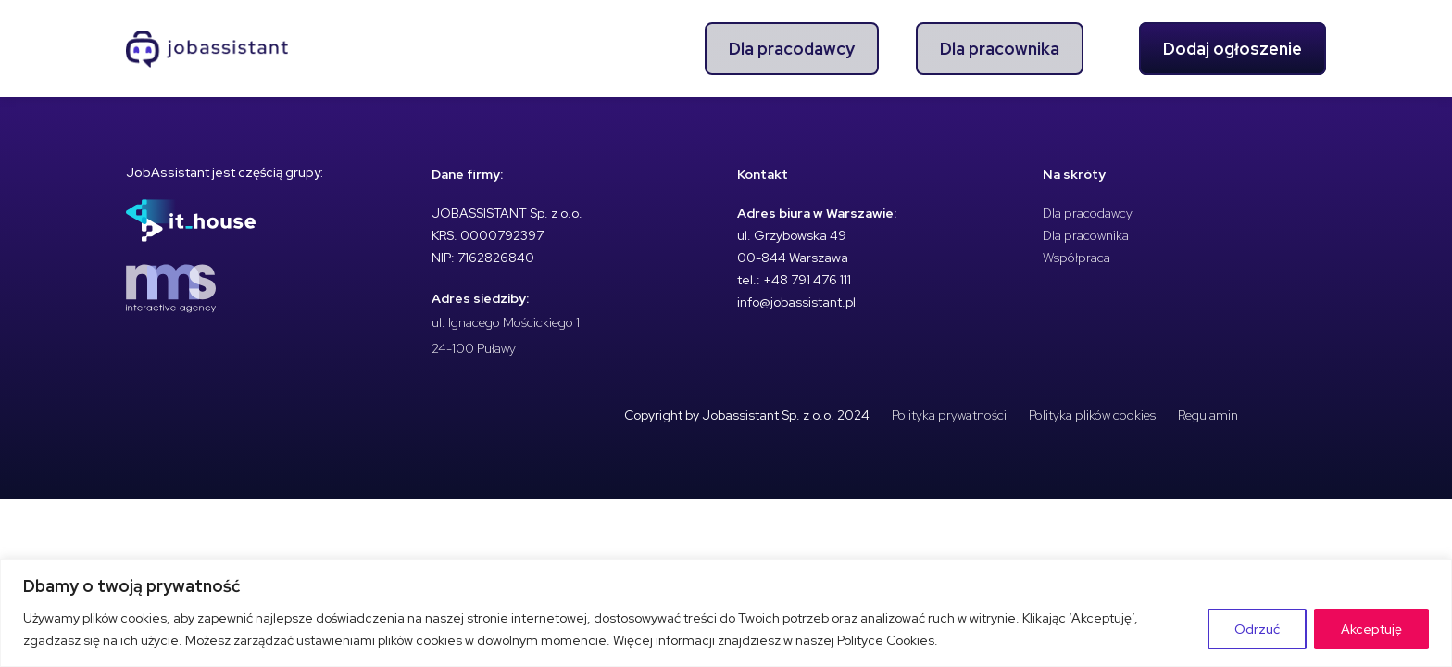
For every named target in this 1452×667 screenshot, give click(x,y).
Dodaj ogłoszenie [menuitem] (1232, 48)
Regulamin (1208, 415)
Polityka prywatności (949, 415)
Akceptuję (1371, 629)
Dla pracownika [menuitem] (999, 48)
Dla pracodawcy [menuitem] (792, 48)
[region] (726, 613)
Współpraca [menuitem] (1076, 257)
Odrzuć (1257, 629)
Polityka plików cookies (1092, 415)
